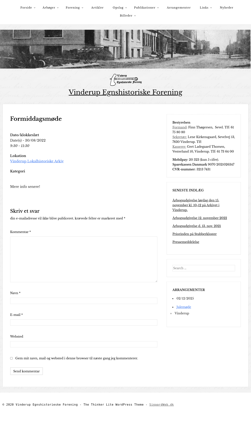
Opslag (118, 7)
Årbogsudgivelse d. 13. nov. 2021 (196, 226)
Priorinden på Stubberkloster (194, 234)
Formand (179, 127)
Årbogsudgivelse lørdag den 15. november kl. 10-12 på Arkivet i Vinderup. (195, 205)
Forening (73, 7)
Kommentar (20, 232)
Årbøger (48, 7)
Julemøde (183, 307)
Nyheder (226, 7)
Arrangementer (179, 7)
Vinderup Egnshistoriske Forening (125, 92)
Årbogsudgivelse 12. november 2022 (199, 218)
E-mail (16, 315)
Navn (15, 293)
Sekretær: (179, 137)
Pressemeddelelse (185, 242)
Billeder (126, 15)
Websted (16, 336)
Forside (26, 7)
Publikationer (144, 7)
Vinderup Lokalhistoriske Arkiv (37, 161)
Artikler (97, 7)
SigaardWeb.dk (161, 404)
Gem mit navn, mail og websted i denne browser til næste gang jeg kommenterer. (76, 358)
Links (204, 7)
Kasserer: (179, 146)
